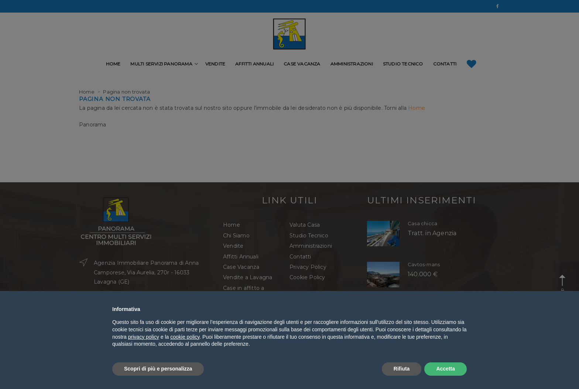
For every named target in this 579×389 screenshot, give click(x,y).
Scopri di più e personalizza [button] (158, 369)
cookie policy (184, 337)
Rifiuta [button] (402, 369)
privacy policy (143, 337)
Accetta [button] (445, 369)
